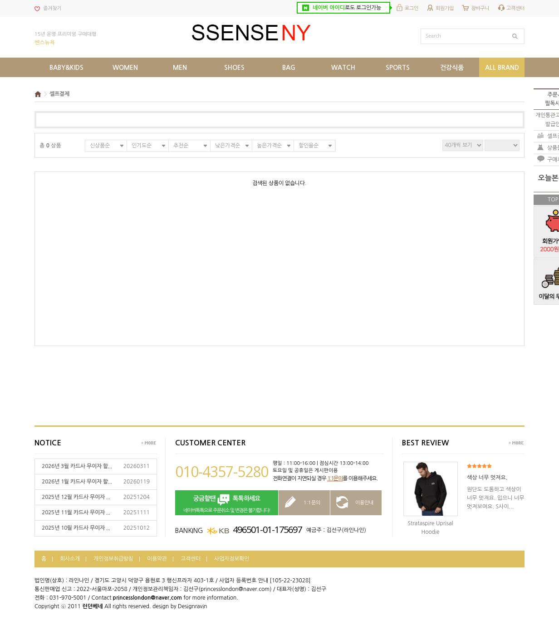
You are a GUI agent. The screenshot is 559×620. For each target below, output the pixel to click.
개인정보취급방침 (113, 558)
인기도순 (142, 145)
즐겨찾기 (52, 8)
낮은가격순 (227, 145)
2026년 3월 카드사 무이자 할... (77, 466)
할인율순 (309, 145)
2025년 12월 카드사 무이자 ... (76, 497)
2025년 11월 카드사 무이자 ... (76, 512)
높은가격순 (269, 145)
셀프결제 (59, 94)
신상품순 (100, 145)
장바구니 (480, 8)
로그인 (411, 8)
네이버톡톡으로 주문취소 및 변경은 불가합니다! (226, 503)
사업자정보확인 (231, 558)
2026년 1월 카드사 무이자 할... (77, 481)
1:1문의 (335, 478)
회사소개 (70, 558)
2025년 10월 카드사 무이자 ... (76, 528)
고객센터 (515, 8)
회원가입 (445, 8)
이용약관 (157, 558)
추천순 (180, 145)
